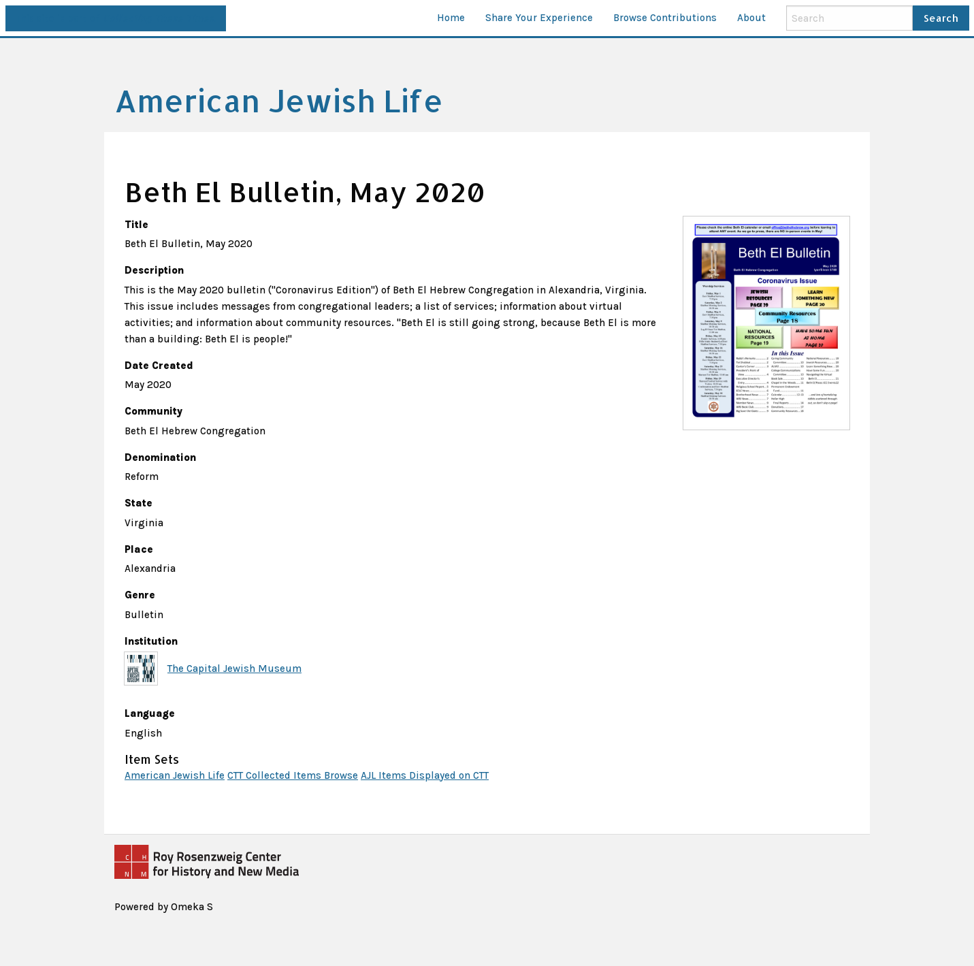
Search (941, 18)
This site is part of (115, 18)
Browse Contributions (665, 18)
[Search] (849, 17)
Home (451, 18)
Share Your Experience (539, 18)
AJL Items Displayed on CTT (425, 775)
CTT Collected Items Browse (292, 775)
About (751, 18)
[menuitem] (451, 18)
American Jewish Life (175, 775)
